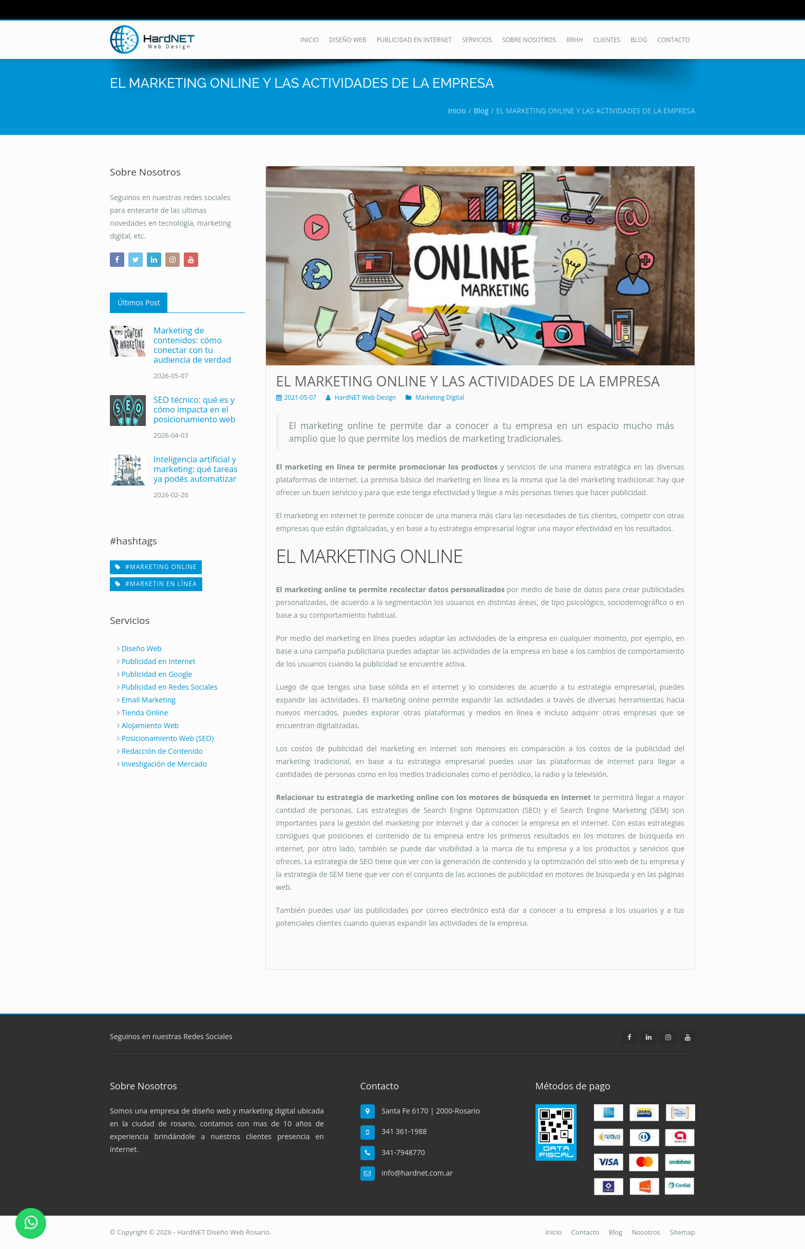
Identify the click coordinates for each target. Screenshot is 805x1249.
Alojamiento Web (150, 725)
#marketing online (156, 566)
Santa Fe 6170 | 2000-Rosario (430, 1111)
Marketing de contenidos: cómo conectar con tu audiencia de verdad (192, 345)
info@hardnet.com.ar (417, 1173)
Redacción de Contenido (162, 751)
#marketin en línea (156, 583)
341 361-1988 (404, 1131)
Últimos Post (139, 302)
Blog (616, 1232)
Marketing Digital (439, 397)
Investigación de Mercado (164, 764)
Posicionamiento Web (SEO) (168, 738)
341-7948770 (403, 1152)
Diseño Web (142, 648)
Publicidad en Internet (159, 661)
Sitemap (682, 1232)
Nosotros (645, 1232)
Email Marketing (149, 700)
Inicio (553, 1232)
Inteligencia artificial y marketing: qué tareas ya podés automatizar (196, 469)
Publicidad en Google (157, 674)
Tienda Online (145, 712)
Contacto (585, 1232)
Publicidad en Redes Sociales (170, 687)
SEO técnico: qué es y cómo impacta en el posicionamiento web (194, 409)
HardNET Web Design (365, 397)
